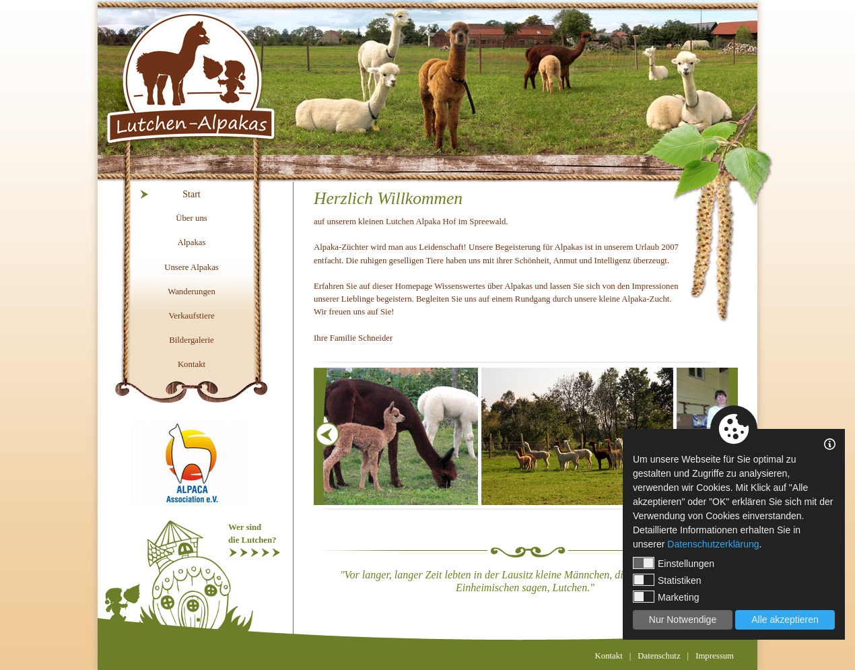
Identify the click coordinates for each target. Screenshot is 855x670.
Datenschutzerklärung (713, 544)
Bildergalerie (191, 340)
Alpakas (192, 242)
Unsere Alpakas (191, 267)
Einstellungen (673, 563)
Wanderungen (191, 291)
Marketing (666, 597)
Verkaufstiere (191, 316)
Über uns (191, 218)
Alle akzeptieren (785, 619)
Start (191, 194)
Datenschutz (659, 656)
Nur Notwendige (682, 619)
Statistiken (667, 580)
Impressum (714, 656)
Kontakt (191, 364)
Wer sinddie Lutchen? (252, 534)
